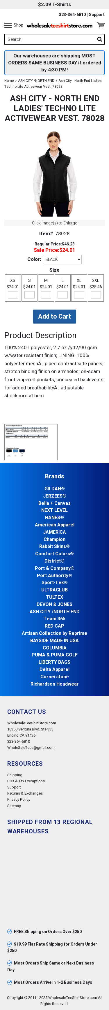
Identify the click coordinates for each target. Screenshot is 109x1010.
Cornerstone (54, 677)
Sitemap (14, 806)
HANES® (54, 518)
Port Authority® (54, 576)
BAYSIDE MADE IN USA (54, 641)
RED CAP (54, 626)
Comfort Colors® (54, 554)
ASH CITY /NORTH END (36, 80)
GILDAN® (54, 489)
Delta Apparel (54, 670)
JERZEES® (54, 496)
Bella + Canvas (54, 503)
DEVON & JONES (54, 605)
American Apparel (54, 525)
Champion (54, 540)
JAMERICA (54, 532)
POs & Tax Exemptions (26, 781)
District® (54, 561)
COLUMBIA (55, 648)
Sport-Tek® (55, 583)
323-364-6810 (72, 15)
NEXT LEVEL (54, 510)
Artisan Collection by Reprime (54, 633)
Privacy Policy (18, 799)
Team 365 (54, 619)
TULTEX (54, 597)
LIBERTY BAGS (54, 662)
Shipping (14, 775)
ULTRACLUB (54, 590)
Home (9, 80)
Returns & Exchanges (25, 793)
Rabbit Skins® (54, 547)
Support (97, 15)
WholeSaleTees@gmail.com (31, 747)
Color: (34, 259)
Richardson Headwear (55, 684)
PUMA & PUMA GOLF (55, 655)
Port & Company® (54, 568)
